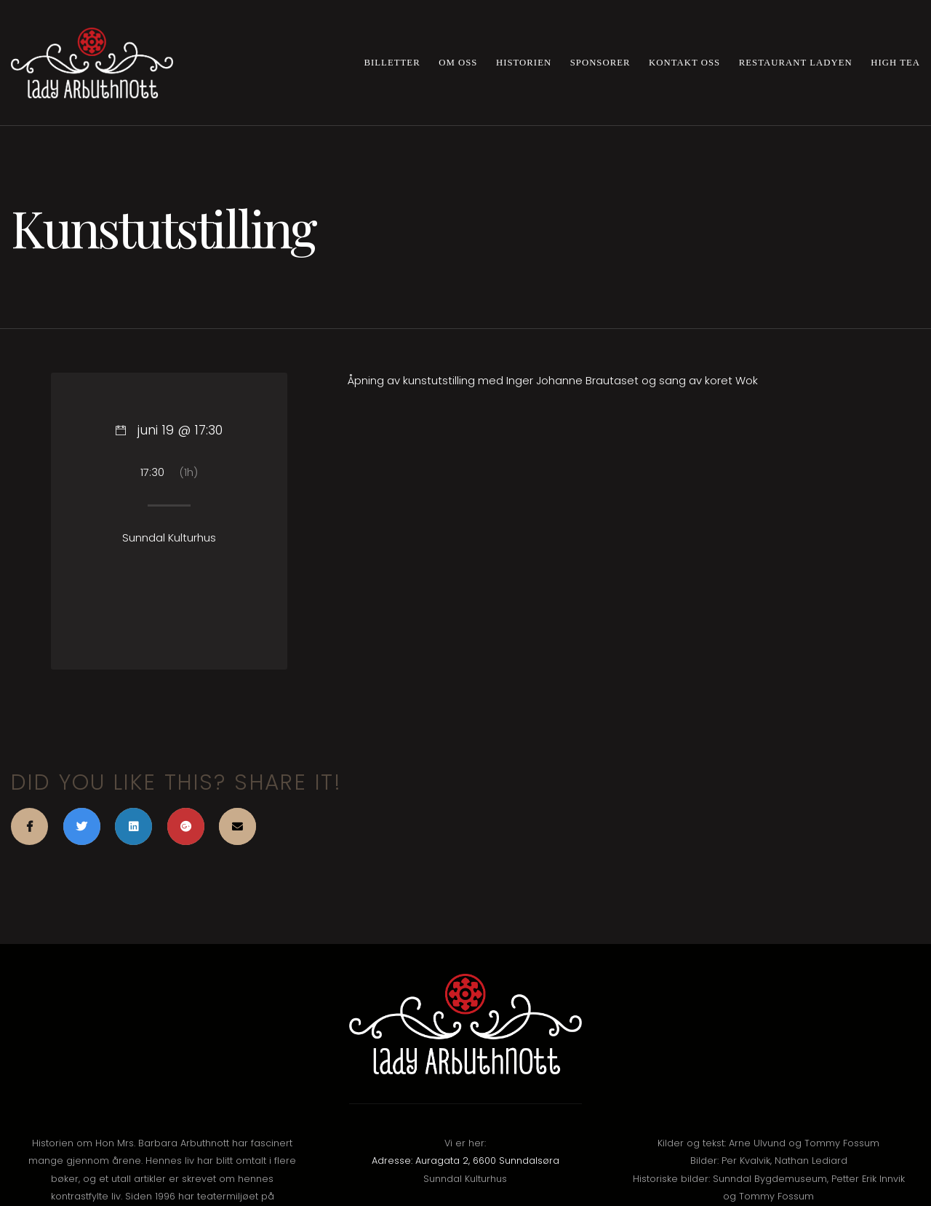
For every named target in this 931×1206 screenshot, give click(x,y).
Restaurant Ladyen (795, 62)
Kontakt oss (684, 62)
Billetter (392, 62)
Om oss (458, 62)
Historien (523, 62)
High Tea (895, 62)
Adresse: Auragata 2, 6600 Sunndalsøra (465, 1160)
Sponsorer (600, 62)
